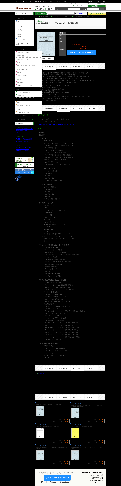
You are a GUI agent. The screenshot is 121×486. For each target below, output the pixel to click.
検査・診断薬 (20, 82)
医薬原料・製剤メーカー (23, 56)
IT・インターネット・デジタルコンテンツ (62, 16)
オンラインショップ (100, 1)
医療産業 (19, 72)
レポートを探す (41, 13)
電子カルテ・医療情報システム (24, 92)
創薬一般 (19, 79)
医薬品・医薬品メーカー (23, 52)
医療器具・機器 (20, 95)
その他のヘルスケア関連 (23, 112)
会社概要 (70, 3)
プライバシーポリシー (80, 3)
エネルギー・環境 (21, 40)
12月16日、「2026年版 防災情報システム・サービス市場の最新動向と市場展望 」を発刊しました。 (24, 140)
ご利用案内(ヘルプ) (100, 3)
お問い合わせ (90, 3)
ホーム (37, 16)
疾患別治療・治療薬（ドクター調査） (26, 66)
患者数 (18, 62)
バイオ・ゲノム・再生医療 (23, 69)
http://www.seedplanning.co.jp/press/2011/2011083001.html (56, 124)
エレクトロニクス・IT (45, 16)
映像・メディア (20, 21)
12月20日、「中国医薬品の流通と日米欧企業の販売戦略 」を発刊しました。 (24, 130)
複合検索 (81, 13)
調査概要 (41, 373)
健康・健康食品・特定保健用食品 (25, 105)
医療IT (18, 89)
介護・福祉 (19, 102)
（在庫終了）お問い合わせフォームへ (81, 52)
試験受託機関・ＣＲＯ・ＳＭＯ (24, 59)
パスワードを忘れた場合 (80, 5)
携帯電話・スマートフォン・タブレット (24, 35)
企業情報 (90, 1)
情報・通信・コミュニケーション (24, 30)
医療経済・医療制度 (22, 75)
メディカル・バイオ (21, 49)
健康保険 (19, 109)
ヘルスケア (19, 99)
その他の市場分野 (21, 119)
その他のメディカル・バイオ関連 (25, 85)
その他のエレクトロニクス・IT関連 (24, 44)
